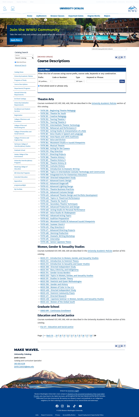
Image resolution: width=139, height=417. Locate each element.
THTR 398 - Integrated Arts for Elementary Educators (63, 175)
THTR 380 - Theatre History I (52, 157)
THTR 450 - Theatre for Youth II (54, 201)
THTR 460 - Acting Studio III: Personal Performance (62, 210)
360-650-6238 (19, 364)
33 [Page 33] (72, 335)
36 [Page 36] (83, 335)
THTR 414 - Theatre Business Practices (57, 189)
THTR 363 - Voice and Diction (53, 140)
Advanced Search (20, 65)
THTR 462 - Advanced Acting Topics (55, 216)
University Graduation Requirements (21, 104)
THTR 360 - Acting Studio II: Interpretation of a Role (63, 131)
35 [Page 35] (79, 335)
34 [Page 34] (76, 335)
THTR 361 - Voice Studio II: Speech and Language (61, 134)
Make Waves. (26, 350)
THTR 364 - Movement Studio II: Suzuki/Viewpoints (62, 143)
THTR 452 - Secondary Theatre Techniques (59, 204)
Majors (107, 16)
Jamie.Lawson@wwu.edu (24, 367)
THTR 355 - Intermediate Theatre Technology (60, 125)
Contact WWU (111, 2)
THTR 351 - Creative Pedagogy (53, 116)
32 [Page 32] (68, 335)
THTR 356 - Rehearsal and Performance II (58, 128)
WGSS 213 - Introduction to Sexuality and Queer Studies (65, 264)
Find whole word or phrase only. (54, 86)
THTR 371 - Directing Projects (53, 154)
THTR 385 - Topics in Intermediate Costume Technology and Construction (72, 172)
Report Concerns (46, 415)
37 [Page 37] (87, 335)
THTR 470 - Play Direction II (52, 227)
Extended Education (21, 177)
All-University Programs (22, 173)
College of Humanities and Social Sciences (22, 133)
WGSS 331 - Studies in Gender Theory (56, 278)
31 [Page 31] (64, 335)
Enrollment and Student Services (22, 110)
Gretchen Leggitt (73, 391)
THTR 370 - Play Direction (51, 151)
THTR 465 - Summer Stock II (52, 224)
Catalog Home (18, 72)
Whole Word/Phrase (21, 62)
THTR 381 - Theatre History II (53, 160)
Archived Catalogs (20, 99)
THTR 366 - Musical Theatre (52, 145)
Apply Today (20, 2)
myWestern (100, 2)
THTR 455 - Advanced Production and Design (60, 207)
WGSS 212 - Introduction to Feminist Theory (59, 261)
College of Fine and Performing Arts (20, 126)
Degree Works (93, 16)
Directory (129, 2)
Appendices (18, 181)
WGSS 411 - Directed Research (53, 296)
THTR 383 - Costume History (52, 166)
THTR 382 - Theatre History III (53, 163)
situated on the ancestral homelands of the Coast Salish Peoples (69, 395)
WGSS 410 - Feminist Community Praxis (57, 293)
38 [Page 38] (91, 335)
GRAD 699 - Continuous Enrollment (55, 310)
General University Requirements (20, 94)
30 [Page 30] (60, 335)
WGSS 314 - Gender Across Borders (55, 273)
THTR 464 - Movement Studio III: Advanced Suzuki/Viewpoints (67, 221)
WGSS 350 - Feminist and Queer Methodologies (61, 281)
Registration (18, 115)
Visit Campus (6, 2)
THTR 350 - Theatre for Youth (53, 113)
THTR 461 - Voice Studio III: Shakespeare (58, 213)
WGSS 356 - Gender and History (54, 284)
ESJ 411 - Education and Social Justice (56, 327)
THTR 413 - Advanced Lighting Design (56, 186)
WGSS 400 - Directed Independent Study (58, 290)
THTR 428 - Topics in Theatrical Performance (60, 198)
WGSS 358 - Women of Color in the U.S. (57, 287)
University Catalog (72, 8)
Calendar (121, 2)
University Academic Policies (23, 76)
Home (29, 16)
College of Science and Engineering (21, 139)
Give (30, 2)
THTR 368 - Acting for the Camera (55, 148)
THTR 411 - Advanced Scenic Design (55, 180)
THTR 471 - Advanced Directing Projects (57, 230)
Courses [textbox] (17, 55)
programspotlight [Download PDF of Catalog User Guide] (20, 185)
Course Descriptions (21, 84)
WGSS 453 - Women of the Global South (57, 302)
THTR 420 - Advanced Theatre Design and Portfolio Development (69, 195)
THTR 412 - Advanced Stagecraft (54, 183)
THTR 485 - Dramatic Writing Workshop (57, 236)
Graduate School (19, 150)
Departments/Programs (22, 88)
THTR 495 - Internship (50, 239)
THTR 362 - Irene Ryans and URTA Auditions (59, 137)
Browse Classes (57, 16)
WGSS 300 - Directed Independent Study (58, 267)
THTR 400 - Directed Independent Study (58, 178)
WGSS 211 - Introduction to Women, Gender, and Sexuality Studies (69, 258)
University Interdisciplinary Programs (23, 162)
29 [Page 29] (57, 335)
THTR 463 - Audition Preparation (54, 218)
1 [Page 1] (43, 335)
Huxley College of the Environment (21, 155)
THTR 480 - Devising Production (54, 233)
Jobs (37, 415)
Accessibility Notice (69, 415)
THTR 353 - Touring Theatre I (52, 119)
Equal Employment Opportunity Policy (90, 415)
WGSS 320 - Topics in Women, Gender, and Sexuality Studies (66, 275)
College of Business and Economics (22, 120)
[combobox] (109, 49)
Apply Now (15, 40)
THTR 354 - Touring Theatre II (53, 122)
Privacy (57, 415)
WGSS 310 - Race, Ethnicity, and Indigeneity (59, 270)
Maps (136, 2)
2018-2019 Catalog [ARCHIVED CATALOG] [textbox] (102, 49)
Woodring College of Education (20, 168)
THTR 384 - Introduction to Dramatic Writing (59, 169)
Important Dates (75, 16)
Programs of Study (20, 80)
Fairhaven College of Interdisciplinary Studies (22, 145)
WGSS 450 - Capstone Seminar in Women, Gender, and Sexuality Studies (72, 299)
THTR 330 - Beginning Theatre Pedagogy (58, 110)
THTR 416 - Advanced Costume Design (56, 192)
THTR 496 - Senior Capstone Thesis (55, 242)
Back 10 (49, 335)
